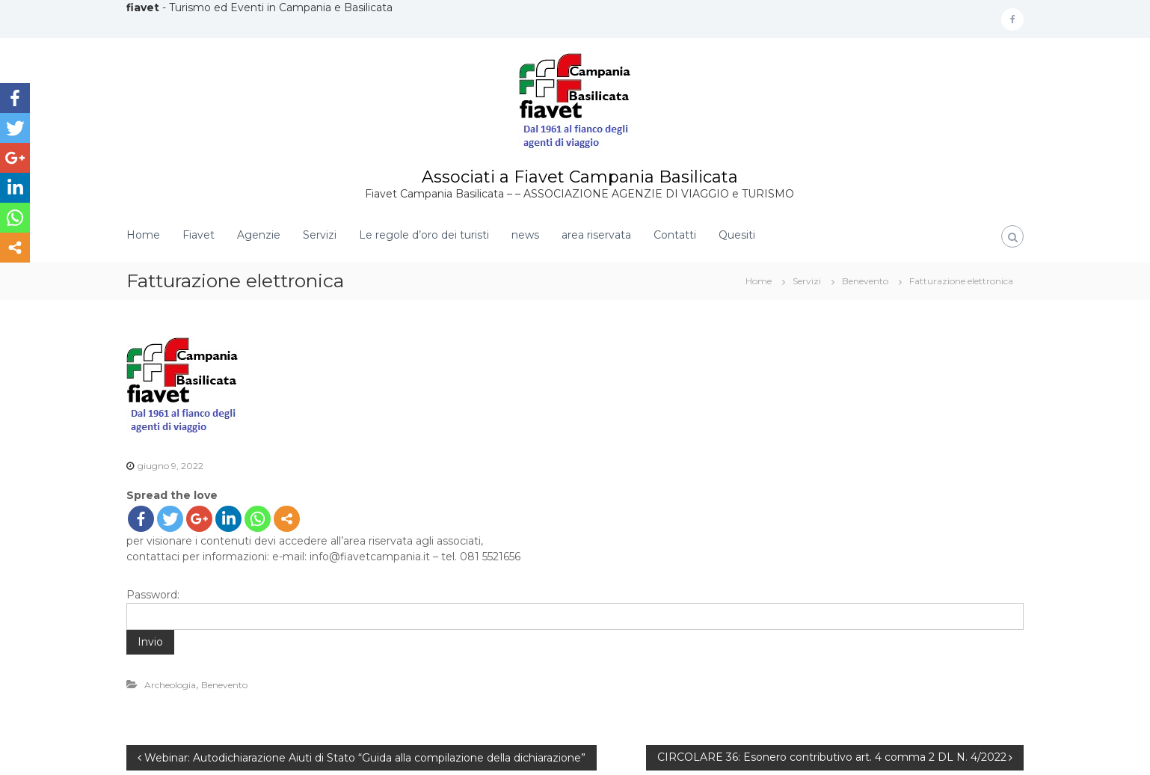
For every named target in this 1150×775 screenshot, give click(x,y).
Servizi (319, 235)
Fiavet (198, 235)
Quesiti (737, 235)
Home (143, 235)
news (525, 235)
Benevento (865, 281)
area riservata (596, 235)
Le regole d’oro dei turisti (424, 235)
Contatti (675, 235)
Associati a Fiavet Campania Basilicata (580, 177)
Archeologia (170, 684)
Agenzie (258, 235)
